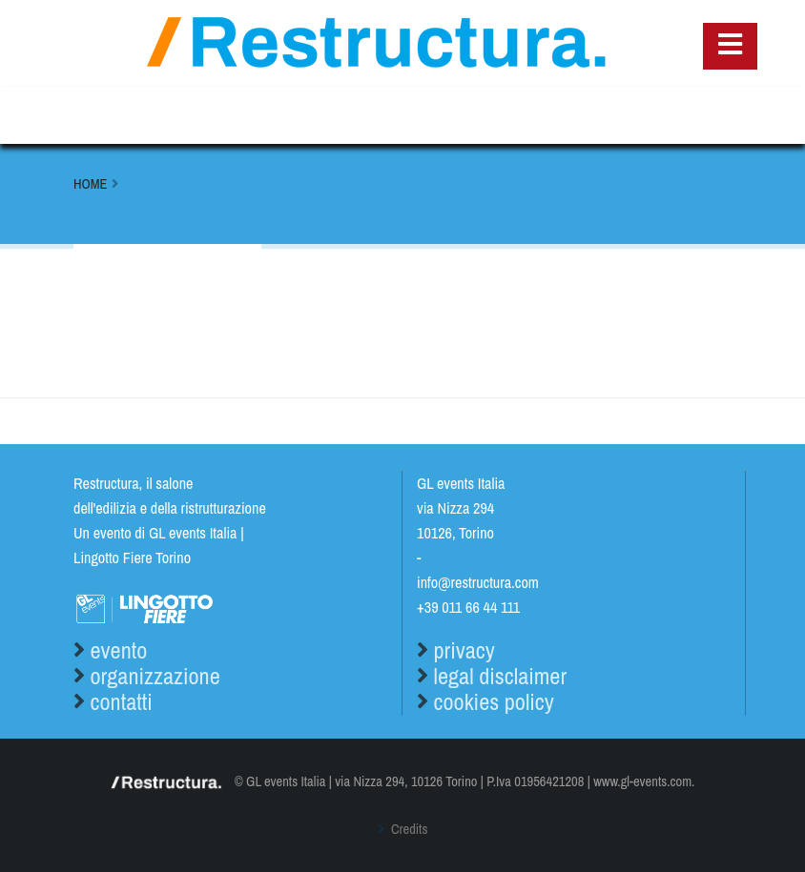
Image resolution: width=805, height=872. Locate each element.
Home (90, 183)
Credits (408, 829)
